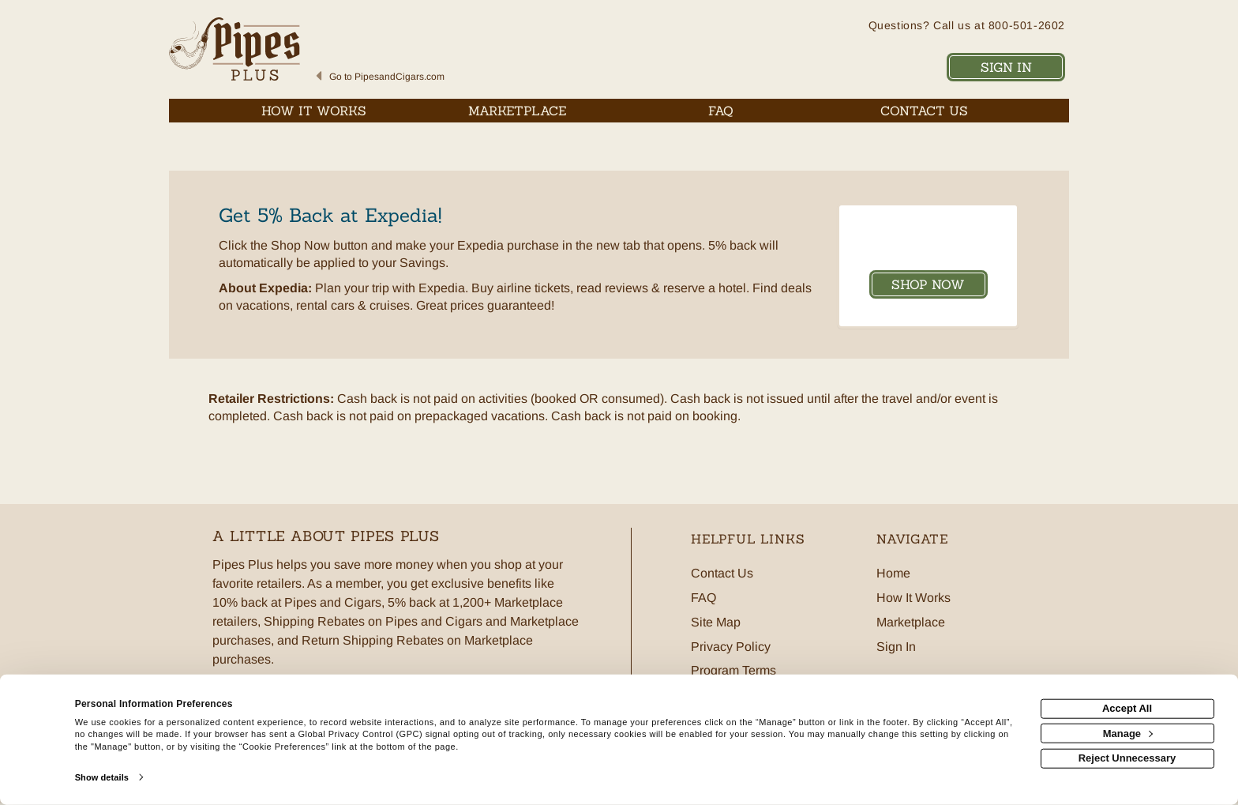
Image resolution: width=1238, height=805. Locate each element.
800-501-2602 (1027, 25)
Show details (102, 777)
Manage (1128, 733)
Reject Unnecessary (1127, 758)
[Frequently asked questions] (721, 110)
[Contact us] (924, 110)
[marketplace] (518, 110)
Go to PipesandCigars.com (387, 76)
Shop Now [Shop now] (928, 284)
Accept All (1127, 708)
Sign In (1006, 67)
